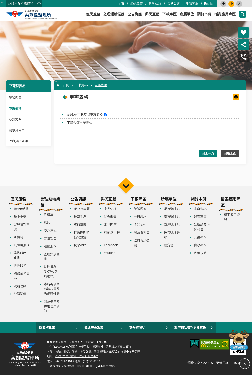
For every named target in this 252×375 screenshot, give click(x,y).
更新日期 (222, 363)
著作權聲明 (137, 327)
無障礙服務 (22, 245)
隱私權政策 (47, 327)
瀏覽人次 (193, 363)
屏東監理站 (172, 208)
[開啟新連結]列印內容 (236, 97)
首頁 (121, 3)
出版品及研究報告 (202, 227)
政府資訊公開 (18, 141)
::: (2, 1)
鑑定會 (168, 245)
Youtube (109, 253)
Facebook (111, 245)
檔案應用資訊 (232, 217)
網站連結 (20, 286)
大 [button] (239, 3)
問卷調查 (110, 216)
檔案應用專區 (225, 14)
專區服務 (20, 265)
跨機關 (18, 237)
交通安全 (50, 238)
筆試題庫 (15, 97)
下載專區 (169, 14)
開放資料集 (17, 130)
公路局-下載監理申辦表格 (85, 114)
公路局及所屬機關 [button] (20, 3)
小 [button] (223, 3)
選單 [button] (126, 185)
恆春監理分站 (172, 235)
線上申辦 (20, 216)
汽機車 (48, 214)
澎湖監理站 (172, 224)
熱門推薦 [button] (243, 32)
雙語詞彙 (192, 3)
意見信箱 (155, 3)
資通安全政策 (93, 327)
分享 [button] (243, 44)
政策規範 (200, 253)
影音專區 (200, 216)
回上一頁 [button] (208, 153)
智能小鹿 (238, 339)
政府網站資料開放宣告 (190, 327)
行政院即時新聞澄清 (82, 235)
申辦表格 (15, 108)
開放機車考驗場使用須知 (52, 306)
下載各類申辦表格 (79, 122)
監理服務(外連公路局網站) (50, 271)
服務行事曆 (82, 208)
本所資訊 (200, 208)
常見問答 (173, 3)
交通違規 (50, 230)
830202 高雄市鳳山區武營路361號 (76, 356)
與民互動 (152, 14)
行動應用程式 (112, 235)
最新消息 (80, 216)
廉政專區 (200, 245)
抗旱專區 (80, 245)
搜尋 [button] (242, 14)
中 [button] (231, 3)
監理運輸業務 (114, 14)
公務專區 (200, 237)
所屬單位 (187, 14)
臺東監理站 (172, 216)
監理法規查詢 (52, 256)
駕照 (47, 222)
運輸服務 (50, 246)
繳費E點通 (21, 208)
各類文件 (15, 119)
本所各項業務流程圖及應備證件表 (52, 288)
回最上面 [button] (230, 153)
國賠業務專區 (22, 276)
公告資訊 (135, 14)
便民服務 (93, 14)
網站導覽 (136, 3)
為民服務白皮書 (22, 255)
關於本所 (204, 14)
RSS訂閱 (80, 224)
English (209, 3)
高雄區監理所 (41, 14)
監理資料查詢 (22, 227)
